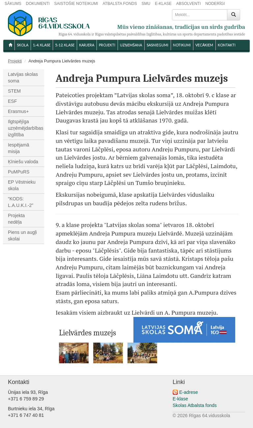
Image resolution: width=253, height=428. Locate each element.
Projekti (107, 45)
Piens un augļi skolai (22, 235)
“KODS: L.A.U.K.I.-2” (20, 202)
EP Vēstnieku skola (22, 185)
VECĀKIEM (204, 45)
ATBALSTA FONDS (120, 3)
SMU (146, 3)
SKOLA (22, 45)
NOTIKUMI (182, 45)
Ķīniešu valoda (23, 161)
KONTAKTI (227, 45)
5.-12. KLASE (64, 45)
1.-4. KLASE (41, 45)
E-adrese (188, 392)
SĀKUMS (13, 3)
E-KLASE (163, 3)
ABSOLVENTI (188, 3)
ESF (12, 101)
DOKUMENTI (38, 3)
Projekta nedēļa (16, 219)
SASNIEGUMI (157, 45)
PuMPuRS (18, 171)
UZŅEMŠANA (131, 45)
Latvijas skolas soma (23, 77)
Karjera (86, 45)
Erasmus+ (18, 111)
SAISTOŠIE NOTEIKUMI (76, 3)
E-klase (180, 398)
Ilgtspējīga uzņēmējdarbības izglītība (25, 128)
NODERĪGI (215, 3)
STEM (14, 91)
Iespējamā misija (18, 148)
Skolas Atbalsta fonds (195, 405)
